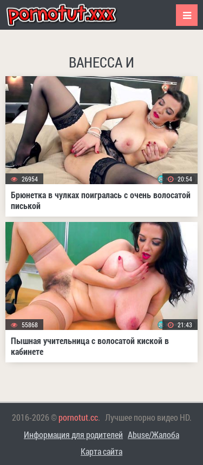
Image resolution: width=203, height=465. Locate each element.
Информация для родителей (73, 434)
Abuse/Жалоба (153, 434)
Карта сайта (101, 451)
